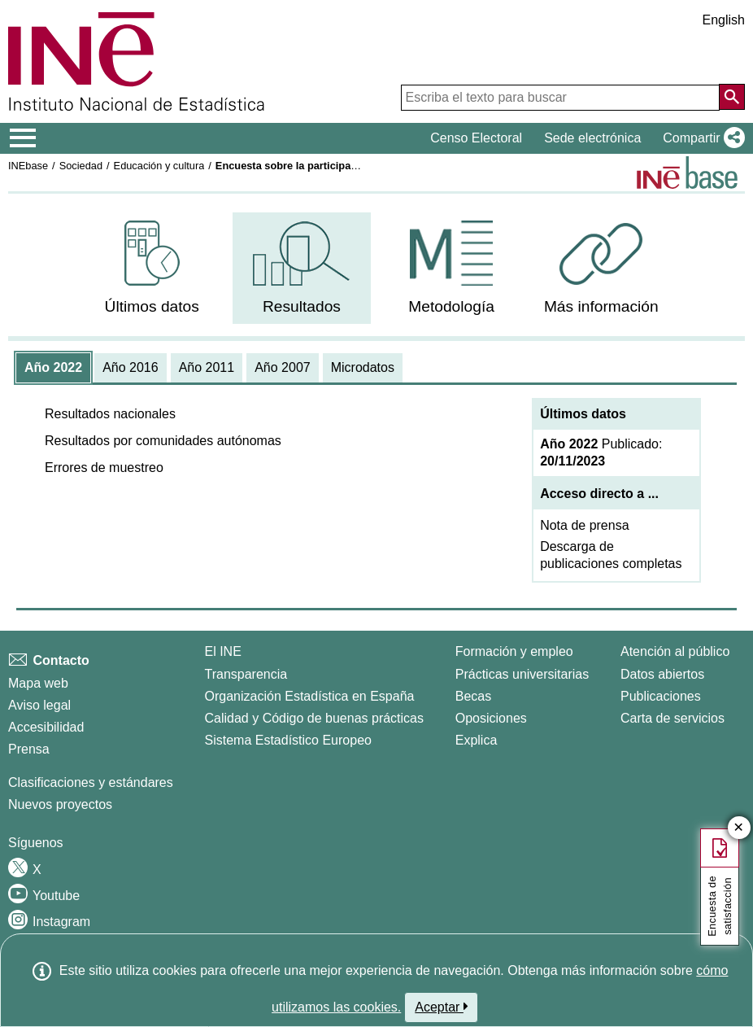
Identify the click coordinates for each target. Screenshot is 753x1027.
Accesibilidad (46, 727)
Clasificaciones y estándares (90, 782)
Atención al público (674, 651)
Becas (473, 696)
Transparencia (246, 674)
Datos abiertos (662, 674)
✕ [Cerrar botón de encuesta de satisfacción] (739, 828)
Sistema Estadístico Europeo (288, 740)
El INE (223, 651)
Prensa (29, 749)
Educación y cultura (159, 166)
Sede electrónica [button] (592, 138)
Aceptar (441, 1006)
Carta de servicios (672, 718)
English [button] (724, 20)
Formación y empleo (514, 651)
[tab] (53, 367)
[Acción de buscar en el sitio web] (732, 97)
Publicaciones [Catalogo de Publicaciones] (660, 696)
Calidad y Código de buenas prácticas (314, 718)
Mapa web (38, 683)
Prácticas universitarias (522, 674)
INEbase (28, 166)
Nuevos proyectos (60, 804)
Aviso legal (39, 705)
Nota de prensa (584, 525)
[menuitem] (151, 268)
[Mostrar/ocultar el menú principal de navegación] (23, 138)
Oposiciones (491, 718)
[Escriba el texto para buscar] (560, 98)
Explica (476, 740)
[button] (700, 138)
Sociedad (80, 166)
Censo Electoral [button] (476, 138)
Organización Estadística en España (310, 696)
